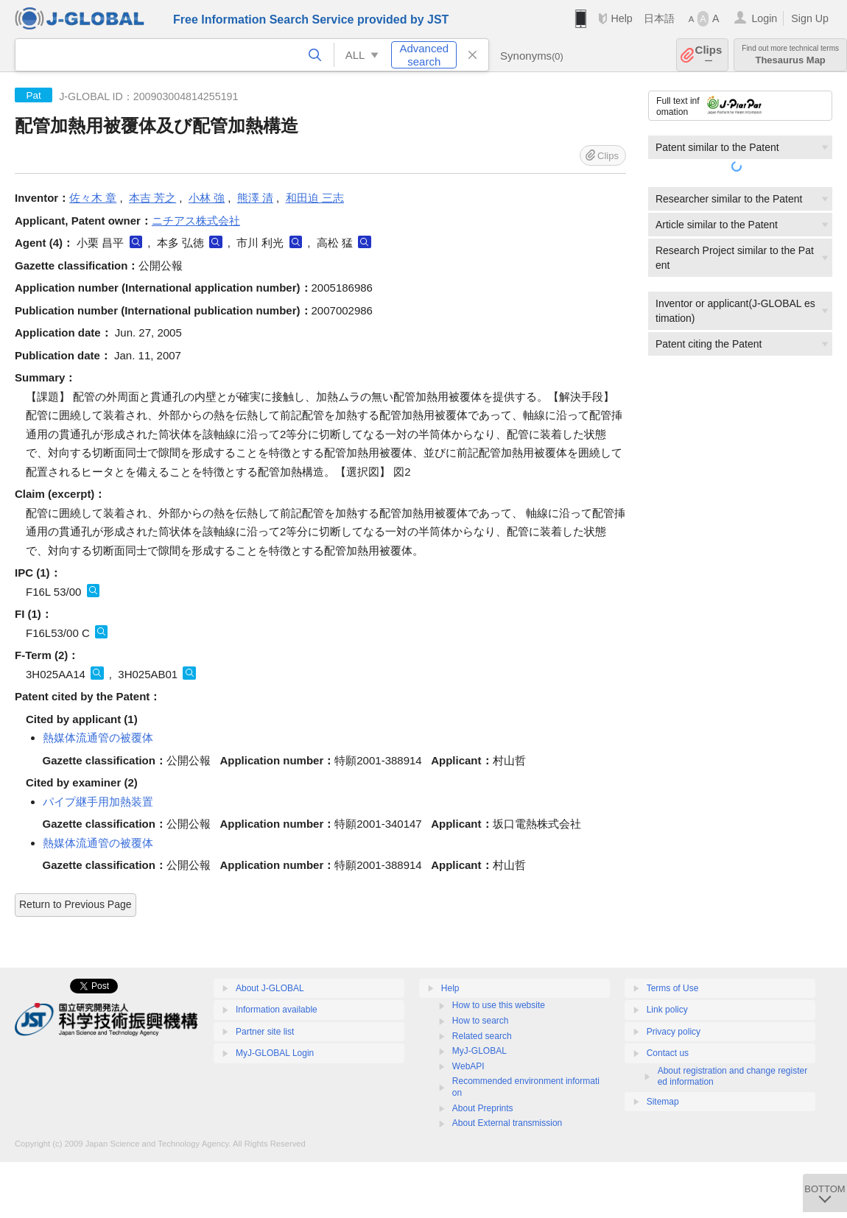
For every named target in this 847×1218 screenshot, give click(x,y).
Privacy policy (673, 1032)
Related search (482, 1036)
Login (764, 18)
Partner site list (265, 1032)
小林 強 (207, 197)
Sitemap (663, 1101)
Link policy (667, 1009)
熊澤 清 (255, 197)
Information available (276, 1009)
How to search (480, 1020)
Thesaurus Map (790, 55)
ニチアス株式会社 (196, 220)
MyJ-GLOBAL (479, 1051)
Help (621, 18)
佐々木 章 (92, 197)
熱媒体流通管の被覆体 (98, 737)
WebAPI (468, 1066)
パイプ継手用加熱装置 (98, 801)
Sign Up (810, 18)
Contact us (668, 1053)
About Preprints (482, 1108)
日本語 (659, 18)
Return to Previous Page (75, 904)
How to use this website (498, 1005)
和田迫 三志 (315, 197)
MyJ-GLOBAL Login (275, 1053)
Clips (709, 54)
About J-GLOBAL (270, 988)
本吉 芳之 (152, 197)
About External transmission (507, 1123)
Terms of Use (673, 988)
